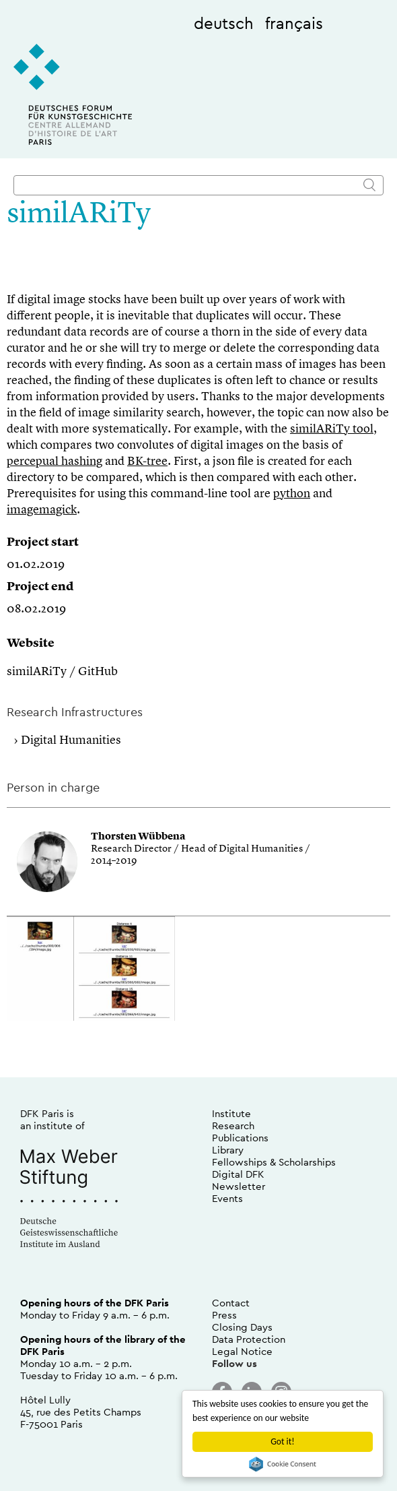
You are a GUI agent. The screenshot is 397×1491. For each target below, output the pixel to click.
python (291, 494)
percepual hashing (54, 461)
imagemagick (42, 510)
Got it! (282, 1441)
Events (227, 1198)
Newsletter (238, 1186)
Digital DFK (238, 1174)
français (294, 23)
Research (233, 1125)
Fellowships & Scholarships (274, 1161)
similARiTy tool (331, 429)
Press (224, 1314)
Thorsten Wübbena (138, 837)
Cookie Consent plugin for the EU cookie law (282, 1464)
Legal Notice (242, 1351)
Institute (231, 1113)
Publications (240, 1137)
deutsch (224, 23)
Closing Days (242, 1327)
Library (228, 1149)
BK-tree (147, 461)
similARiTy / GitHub (62, 672)
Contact (231, 1302)
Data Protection (248, 1339)
